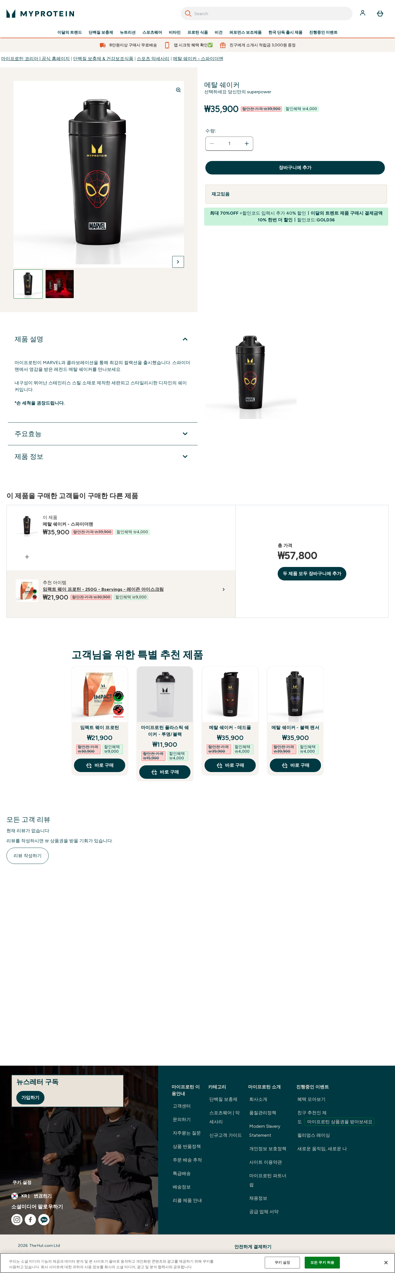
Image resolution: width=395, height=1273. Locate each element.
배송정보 (182, 1187)
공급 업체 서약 (264, 1211)
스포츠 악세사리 (153, 58)
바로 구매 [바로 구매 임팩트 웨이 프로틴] (100, 765)
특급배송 (182, 1173)
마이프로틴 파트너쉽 (267, 1180)
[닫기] (386, 1262)
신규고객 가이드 (225, 1135)
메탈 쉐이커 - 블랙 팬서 (295, 727)
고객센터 (182, 1106)
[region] (197, 1263)
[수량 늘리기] (247, 143)
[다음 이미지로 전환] (178, 262)
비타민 (175, 33)
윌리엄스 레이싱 (313, 1135)
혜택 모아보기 (311, 1099)
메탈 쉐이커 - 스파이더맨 (198, 58)
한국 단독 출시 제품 (285, 33)
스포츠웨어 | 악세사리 (224, 1117)
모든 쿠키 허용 (322, 1262)
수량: (210, 130)
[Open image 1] (28, 284)
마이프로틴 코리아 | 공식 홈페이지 (35, 58)
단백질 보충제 (101, 33)
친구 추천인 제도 (335, 1118)
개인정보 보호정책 (267, 1148)
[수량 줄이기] (212, 143)
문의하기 (182, 1119)
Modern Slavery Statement (264, 1131)
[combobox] (267, 13)
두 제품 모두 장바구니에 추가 (312, 573)
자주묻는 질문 (187, 1133)
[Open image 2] (59, 284)
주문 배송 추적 (187, 1160)
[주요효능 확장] (103, 434)
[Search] (188, 13)
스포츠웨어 (152, 33)
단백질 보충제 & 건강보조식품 (103, 58)
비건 (219, 33)
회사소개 (258, 1099)
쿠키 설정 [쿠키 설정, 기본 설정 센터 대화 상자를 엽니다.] (282, 1262)
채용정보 (258, 1198)
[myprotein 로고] (40, 13)
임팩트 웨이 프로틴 (99, 727)
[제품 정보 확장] (103, 456)
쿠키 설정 (22, 1182)
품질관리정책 (262, 1112)
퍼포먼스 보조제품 (245, 33)
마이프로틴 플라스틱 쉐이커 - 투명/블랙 (165, 731)
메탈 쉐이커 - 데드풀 (230, 727)
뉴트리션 (128, 33)
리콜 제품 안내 (187, 1200)
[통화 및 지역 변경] (79, 1196)
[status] (229, 143)
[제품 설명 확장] (103, 339)
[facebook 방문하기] (30, 1219)
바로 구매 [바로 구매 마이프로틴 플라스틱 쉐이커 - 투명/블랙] (165, 772)
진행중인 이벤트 (323, 33)
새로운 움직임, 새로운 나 (322, 1148)
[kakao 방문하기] (44, 1219)
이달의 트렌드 (69, 33)
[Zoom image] (178, 89)
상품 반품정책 (187, 1146)
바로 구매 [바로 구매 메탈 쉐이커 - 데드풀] (230, 765)
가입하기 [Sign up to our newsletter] (30, 1097)
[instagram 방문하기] (17, 1219)
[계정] (363, 13)
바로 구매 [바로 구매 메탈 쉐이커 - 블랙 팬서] (295, 765)
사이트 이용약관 (265, 1162)
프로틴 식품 (197, 33)
